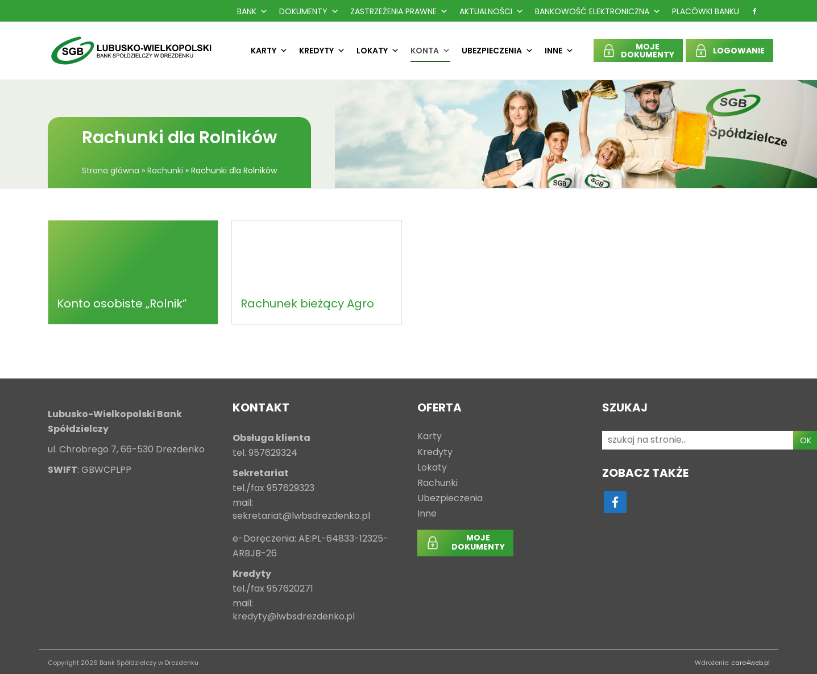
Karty (269, 50)
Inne (559, 50)
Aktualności (491, 11)
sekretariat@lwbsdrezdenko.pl (301, 516)
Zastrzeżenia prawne (399, 11)
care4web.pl (750, 662)
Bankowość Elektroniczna (598, 11)
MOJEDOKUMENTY (647, 50)
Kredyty (322, 50)
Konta (430, 50)
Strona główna (110, 170)
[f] (754, 11)
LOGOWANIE (739, 50)
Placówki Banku (705, 11)
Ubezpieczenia (497, 50)
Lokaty (377, 50)
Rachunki (165, 170)
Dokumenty (309, 11)
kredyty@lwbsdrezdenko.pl (294, 617)
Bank (252, 11)
